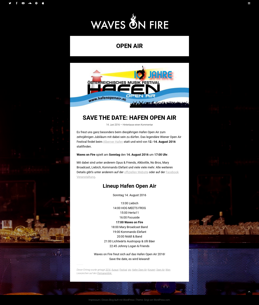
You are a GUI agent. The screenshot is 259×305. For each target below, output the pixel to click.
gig (129, 269)
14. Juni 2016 (113, 124)
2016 (108, 269)
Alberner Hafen (113, 141)
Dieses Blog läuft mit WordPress (118, 300)
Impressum (94, 300)
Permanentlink (104, 273)
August (114, 269)
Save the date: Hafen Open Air (129, 117)
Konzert (151, 269)
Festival (123, 269)
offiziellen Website (136, 172)
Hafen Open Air (139, 269)
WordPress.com (162, 300)
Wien (168, 269)
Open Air (160, 269)
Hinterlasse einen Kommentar (138, 124)
